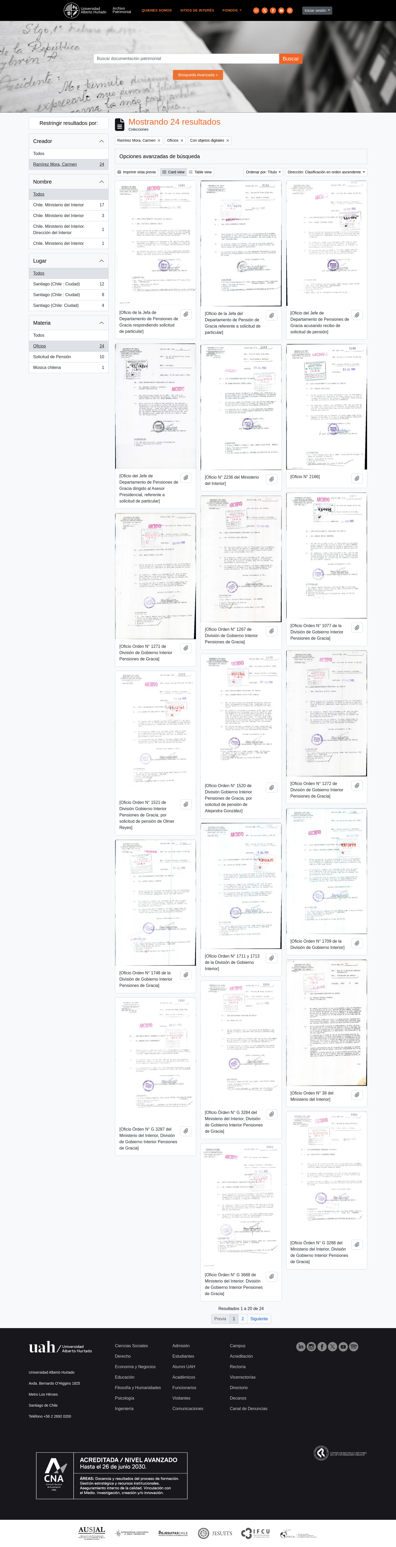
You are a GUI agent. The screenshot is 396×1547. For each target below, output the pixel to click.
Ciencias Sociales (131, 1346)
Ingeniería (124, 1408)
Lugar (39, 261)
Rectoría (238, 1366)
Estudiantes (183, 1356)
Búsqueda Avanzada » (198, 75)
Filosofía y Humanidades (138, 1387)
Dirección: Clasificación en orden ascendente (325, 172)
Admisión (181, 1346)
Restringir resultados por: (68, 123)
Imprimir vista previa (136, 172)
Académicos (183, 1377)
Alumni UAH (183, 1366)
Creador (42, 141)
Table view (200, 172)
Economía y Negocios (135, 1366)
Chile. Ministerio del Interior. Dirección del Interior (68, 229)
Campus (238, 1346)
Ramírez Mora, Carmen (68, 165)
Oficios (68, 347)
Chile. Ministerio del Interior (68, 206)
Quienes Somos (157, 10)
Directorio (239, 1387)
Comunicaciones (187, 1408)
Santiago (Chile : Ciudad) (68, 285)
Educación (125, 1377)
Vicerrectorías (242, 1377)
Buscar (291, 59)
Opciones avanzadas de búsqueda (159, 156)
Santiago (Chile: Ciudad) (68, 306)
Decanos (238, 1398)
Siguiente (259, 1319)
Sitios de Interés (197, 10)
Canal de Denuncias (248, 1408)
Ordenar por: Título (262, 172)
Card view (173, 172)
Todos (38, 153)
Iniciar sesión (316, 10)
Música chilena (68, 368)
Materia (42, 323)
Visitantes (181, 1398)
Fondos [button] (231, 10)
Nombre (42, 182)
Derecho (123, 1356)
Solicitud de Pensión (68, 358)
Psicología (124, 1398)
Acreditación (241, 1356)
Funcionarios (184, 1387)
